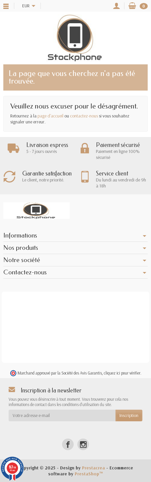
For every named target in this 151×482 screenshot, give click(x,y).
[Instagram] (83, 444)
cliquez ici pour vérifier (122, 373)
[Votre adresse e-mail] (62, 415)
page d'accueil (50, 116)
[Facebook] (68, 444)
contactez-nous (84, 116)
